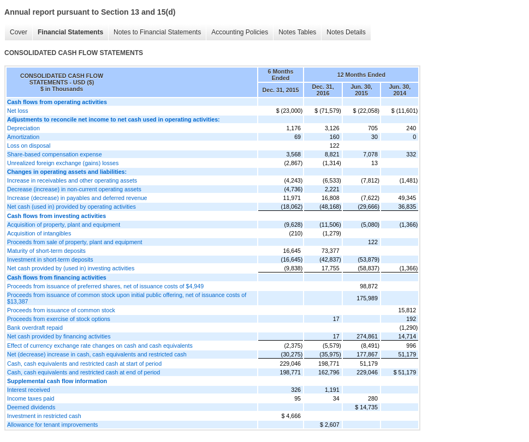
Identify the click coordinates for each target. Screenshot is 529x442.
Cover (18, 32)
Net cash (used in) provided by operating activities (71, 206)
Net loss (17, 110)
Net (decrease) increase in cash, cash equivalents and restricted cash (97, 354)
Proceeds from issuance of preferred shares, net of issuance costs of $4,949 (105, 286)
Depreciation (23, 128)
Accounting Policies (239, 32)
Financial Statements (70, 32)
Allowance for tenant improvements (52, 424)
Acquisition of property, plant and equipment (63, 224)
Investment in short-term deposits (50, 259)
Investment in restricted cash (44, 416)
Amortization (23, 137)
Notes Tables (297, 32)
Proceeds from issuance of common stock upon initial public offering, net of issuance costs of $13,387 (126, 298)
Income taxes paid (30, 398)
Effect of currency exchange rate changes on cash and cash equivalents (100, 345)
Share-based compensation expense (54, 154)
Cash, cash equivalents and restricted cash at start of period (84, 363)
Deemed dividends (31, 407)
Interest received (28, 389)
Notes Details (345, 32)
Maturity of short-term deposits (46, 250)
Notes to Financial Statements (157, 32)
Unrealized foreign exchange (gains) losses (62, 163)
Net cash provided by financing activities (59, 336)
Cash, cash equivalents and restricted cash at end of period (83, 372)
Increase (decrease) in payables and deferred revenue (77, 198)
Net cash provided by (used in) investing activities (70, 268)
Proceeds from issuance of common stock (61, 310)
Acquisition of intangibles (39, 233)
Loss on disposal (28, 145)
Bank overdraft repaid (35, 327)
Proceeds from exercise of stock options (58, 319)
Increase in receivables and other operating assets (72, 180)
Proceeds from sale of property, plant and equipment (74, 242)
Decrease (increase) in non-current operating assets (74, 189)
